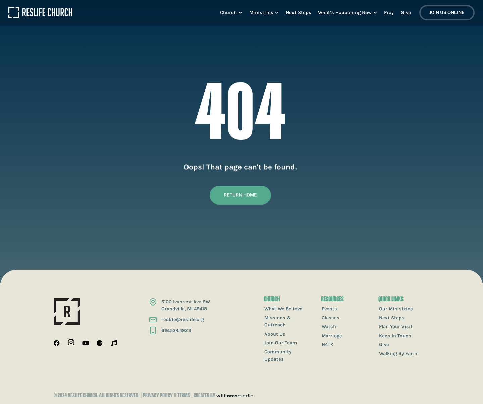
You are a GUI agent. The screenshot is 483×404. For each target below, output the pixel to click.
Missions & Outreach (277, 321)
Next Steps (392, 318)
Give (384, 344)
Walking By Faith (398, 353)
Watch (329, 327)
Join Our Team (280, 343)
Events (329, 309)
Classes (330, 318)
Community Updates (277, 355)
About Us (274, 334)
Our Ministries (396, 309)
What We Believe (283, 309)
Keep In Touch (395, 336)
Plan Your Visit (396, 327)
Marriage (332, 336)
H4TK (327, 344)
